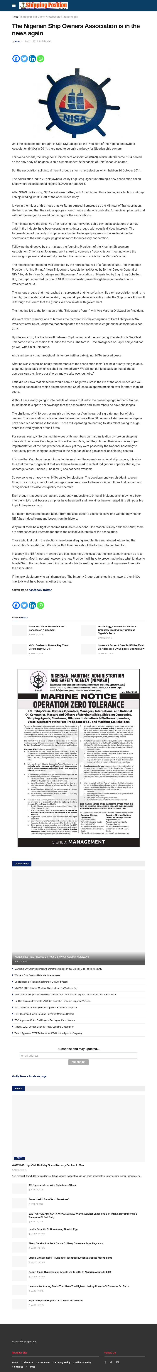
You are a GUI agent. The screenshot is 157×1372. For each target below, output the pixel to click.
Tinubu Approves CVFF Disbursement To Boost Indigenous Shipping (48, 1033)
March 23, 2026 (37, 1227)
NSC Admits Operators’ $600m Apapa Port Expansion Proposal (46, 1007)
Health (19, 1151)
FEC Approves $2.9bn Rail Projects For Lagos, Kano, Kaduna (45, 1020)
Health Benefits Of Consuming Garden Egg (53, 1222)
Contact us (44, 1356)
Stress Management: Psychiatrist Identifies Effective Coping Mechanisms (70, 1251)
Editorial (46, 41)
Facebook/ (36, 590)
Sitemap (18, 1360)
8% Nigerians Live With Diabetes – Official (53, 1178)
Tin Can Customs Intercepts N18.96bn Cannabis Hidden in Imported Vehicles (52, 1001)
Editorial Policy (83, 1356)
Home (15, 17)
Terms (31, 1360)
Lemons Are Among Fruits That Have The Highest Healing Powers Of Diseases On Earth (79, 1279)
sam (17, 41)
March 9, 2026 (36, 1284)
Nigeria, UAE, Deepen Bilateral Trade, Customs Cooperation (44, 1027)
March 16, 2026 (37, 1256)
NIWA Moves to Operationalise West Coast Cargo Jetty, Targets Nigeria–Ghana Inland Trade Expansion (66, 994)
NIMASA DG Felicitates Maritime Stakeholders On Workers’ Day (46, 988)
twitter (47, 590)
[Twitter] (24, 58)
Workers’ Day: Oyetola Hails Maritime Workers (38, 975)
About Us (28, 1356)
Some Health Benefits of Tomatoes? (49, 1192)
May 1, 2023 (31, 41)
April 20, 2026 (105, 638)
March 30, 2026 (106, 653)
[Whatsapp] (40, 58)
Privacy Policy (62, 1356)
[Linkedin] (32, 58)
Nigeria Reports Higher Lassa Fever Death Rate (56, 1293)
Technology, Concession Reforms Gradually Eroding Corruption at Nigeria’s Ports (117, 629)
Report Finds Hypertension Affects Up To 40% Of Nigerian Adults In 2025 (70, 1265)
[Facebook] (16, 58)
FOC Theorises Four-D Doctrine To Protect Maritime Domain (44, 1014)
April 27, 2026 (36, 635)
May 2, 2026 (21, 961)
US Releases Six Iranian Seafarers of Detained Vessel (41, 982)
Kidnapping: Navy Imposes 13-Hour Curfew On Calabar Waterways (52, 956)
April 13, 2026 (36, 653)
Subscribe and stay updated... (78, 1049)
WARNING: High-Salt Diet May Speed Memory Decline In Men (48, 1158)
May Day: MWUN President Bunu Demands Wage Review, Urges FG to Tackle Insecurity (58, 969)
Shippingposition (28, 1335)
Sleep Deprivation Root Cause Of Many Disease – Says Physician (66, 1236)
